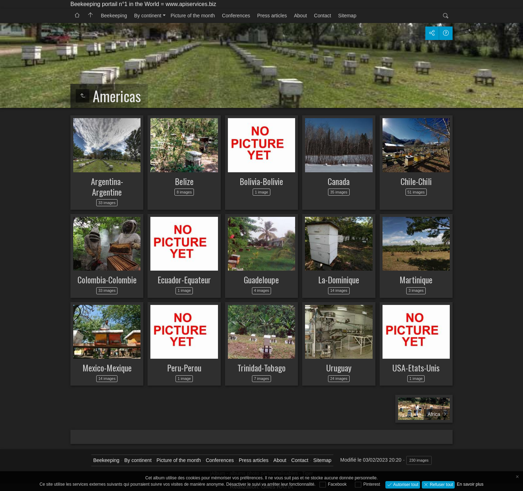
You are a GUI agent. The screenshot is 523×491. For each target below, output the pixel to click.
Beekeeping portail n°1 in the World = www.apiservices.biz (143, 4)
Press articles (272, 15)
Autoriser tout (405, 484)
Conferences (236, 15)
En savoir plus (470, 484)
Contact (322, 15)
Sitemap (347, 15)
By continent (147, 15)
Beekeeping (114, 15)
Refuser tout (441, 484)
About (300, 15)
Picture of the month (193, 15)
